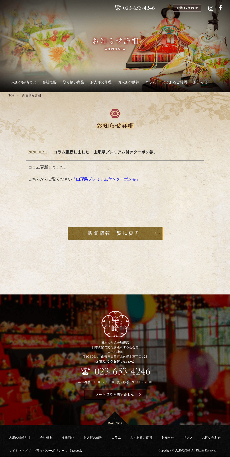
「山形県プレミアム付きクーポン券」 (106, 179)
